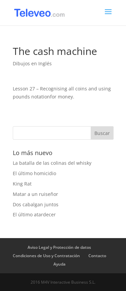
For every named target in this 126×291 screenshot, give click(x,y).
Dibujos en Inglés (32, 63)
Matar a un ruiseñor (35, 194)
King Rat (22, 183)
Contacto (97, 256)
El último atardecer (34, 214)
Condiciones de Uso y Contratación (46, 256)
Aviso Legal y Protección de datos (59, 247)
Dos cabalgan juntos (35, 204)
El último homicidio (34, 173)
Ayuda (59, 264)
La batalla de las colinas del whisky (52, 163)
